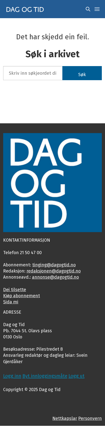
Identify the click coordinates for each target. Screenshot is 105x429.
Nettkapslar (64, 418)
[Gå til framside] (25, 9)
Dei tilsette (14, 289)
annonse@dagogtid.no (55, 277)
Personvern (90, 418)
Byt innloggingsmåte (44, 376)
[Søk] (88, 9)
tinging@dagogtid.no (54, 265)
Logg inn (12, 376)
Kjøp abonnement (21, 295)
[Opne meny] (97, 9)
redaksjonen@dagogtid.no (54, 271)
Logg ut (76, 376)
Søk (82, 74)
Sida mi (10, 302)
